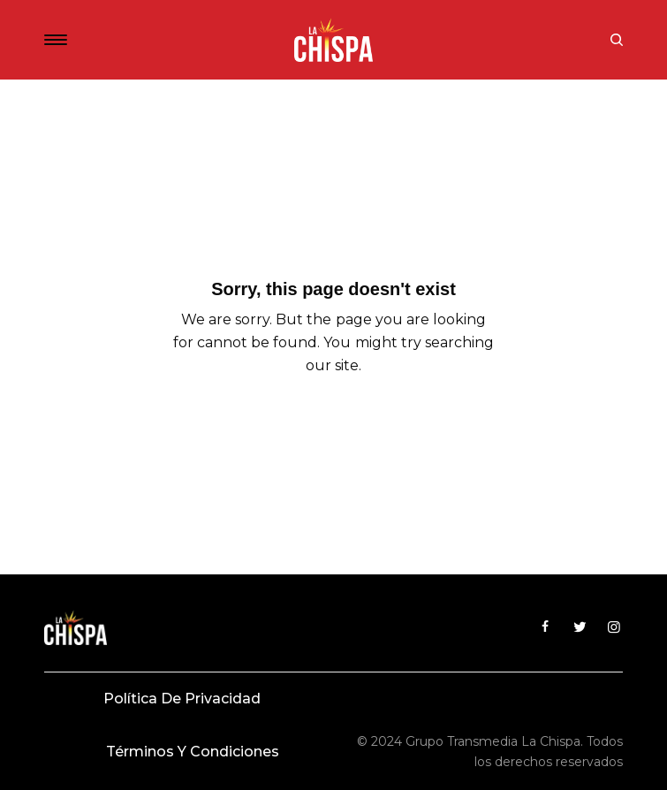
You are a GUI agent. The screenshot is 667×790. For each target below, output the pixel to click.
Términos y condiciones (192, 751)
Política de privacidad (182, 698)
